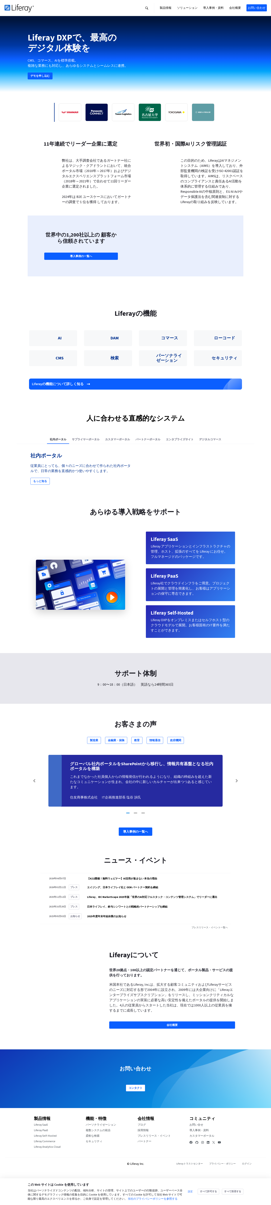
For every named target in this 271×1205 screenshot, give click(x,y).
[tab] (58, 469)
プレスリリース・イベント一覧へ (209, 956)
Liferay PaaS (41, 1159)
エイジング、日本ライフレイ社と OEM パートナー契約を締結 (122, 916)
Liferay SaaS (41, 1154)
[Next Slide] (237, 810)
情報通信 (154, 769)
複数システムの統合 (98, 1159)
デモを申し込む (40, 89)
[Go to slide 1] (128, 842)
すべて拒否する (232, 1191)
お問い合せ (196, 1154)
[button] (146, 8)
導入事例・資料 (199, 1159)
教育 (137, 769)
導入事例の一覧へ (81, 284)
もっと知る (40, 510)
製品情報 (42, 1148)
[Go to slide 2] (135, 842)
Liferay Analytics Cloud (47, 1176)
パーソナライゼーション (101, 1154)
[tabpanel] (135, 497)
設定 (190, 1191)
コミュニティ (202, 1148)
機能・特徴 (96, 1148)
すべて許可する (208, 1191)
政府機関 (175, 769)
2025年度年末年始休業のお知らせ (106, 945)
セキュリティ (94, 1170)
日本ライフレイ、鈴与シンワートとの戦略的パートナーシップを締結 (127, 936)
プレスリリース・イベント (154, 1165)
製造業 (94, 769)
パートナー (144, 1170)
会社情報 (146, 1148)
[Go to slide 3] (143, 842)
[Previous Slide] (34, 810)
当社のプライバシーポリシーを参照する (152, 1199)
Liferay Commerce (44, 1170)
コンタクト (135, 1117)
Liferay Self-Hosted (45, 1165)
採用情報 (143, 1159)
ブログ (142, 1154)
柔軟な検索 (93, 1165)
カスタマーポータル (201, 1165)
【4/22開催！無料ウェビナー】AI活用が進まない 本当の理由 (122, 907)
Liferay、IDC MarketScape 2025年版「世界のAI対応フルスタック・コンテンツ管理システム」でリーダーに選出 (152, 926)
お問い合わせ (256, 8)
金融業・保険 (116, 769)
